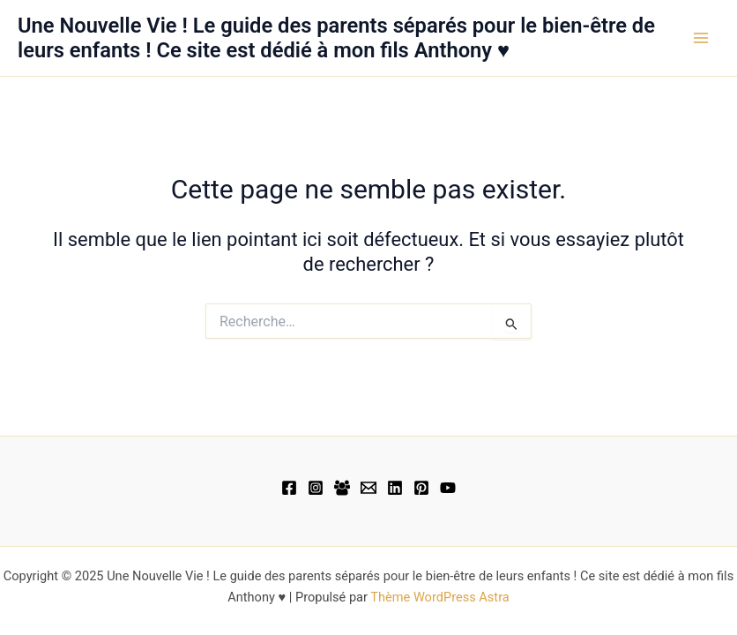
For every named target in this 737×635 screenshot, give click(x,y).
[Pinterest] (421, 488)
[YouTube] (448, 488)
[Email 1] (368, 488)
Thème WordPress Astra (439, 597)
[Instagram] (316, 488)
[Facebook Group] (342, 488)
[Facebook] (289, 488)
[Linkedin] (395, 488)
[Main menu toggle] (700, 37)
